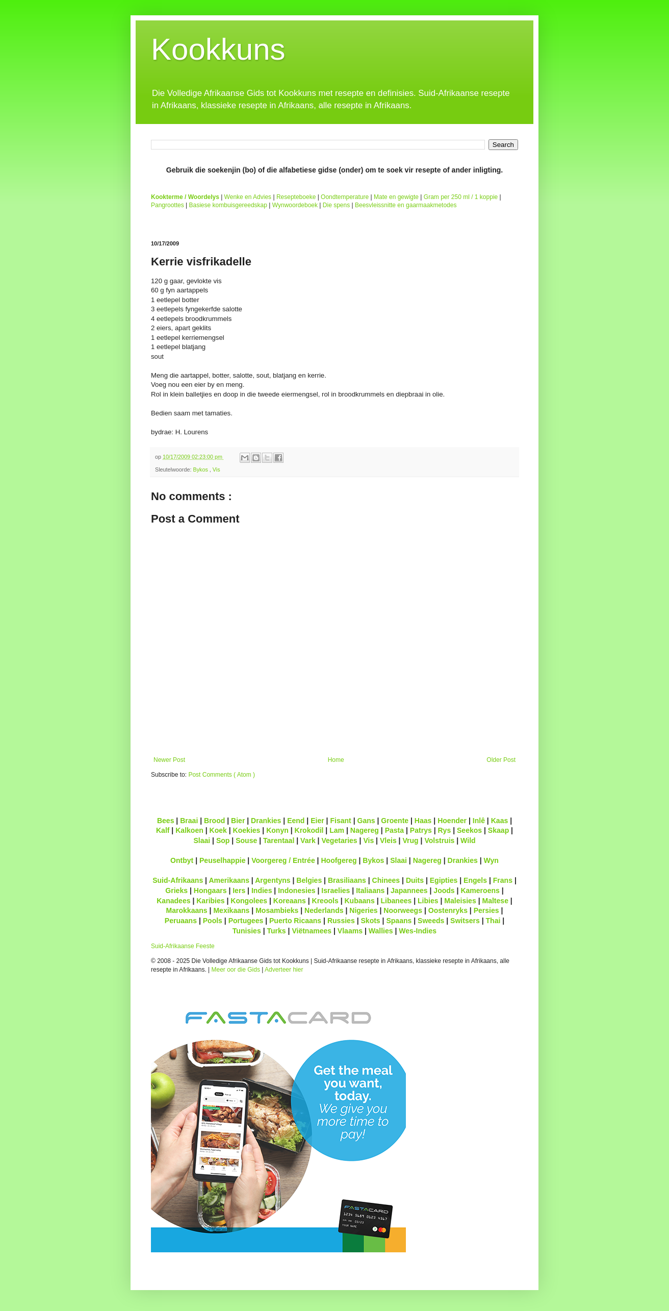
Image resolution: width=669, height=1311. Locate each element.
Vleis (388, 840)
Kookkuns (218, 49)
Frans (502, 880)
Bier (238, 821)
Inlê (479, 821)
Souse (246, 840)
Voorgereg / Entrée (283, 860)
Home (336, 759)
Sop (223, 840)
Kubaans (359, 901)
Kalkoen (189, 830)
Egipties (444, 880)
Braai (189, 821)
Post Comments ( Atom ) (221, 774)
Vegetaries (339, 840)
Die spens (336, 205)
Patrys (421, 830)
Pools (212, 921)
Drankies (266, 821)
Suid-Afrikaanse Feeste (183, 946)
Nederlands (323, 910)
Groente (394, 821)
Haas (423, 821)
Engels (475, 880)
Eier (317, 821)
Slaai (201, 840)
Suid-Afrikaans (177, 880)
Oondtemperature (345, 197)
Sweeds (431, 921)
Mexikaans (231, 910)
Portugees (246, 921)
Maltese (495, 901)
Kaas (499, 821)
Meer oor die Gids (236, 969)
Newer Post (169, 759)
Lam (336, 830)
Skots (370, 921)
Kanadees (173, 901)
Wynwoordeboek (295, 205)
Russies (341, 921)
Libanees (395, 901)
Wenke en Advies (248, 197)
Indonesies (296, 890)
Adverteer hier (284, 969)
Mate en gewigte (396, 197)
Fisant (340, 821)
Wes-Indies (417, 931)
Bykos (201, 469)
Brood (214, 821)
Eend (295, 821)
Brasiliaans (347, 880)
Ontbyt (181, 860)
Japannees (409, 890)
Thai (493, 921)
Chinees (386, 880)
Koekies (247, 830)
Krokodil (309, 830)
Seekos (469, 830)
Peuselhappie (222, 860)
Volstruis (439, 840)
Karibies (210, 901)
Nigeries (363, 910)
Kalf (163, 830)
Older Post (501, 759)
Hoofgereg (338, 860)
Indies (261, 890)
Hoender (452, 821)
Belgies (309, 880)
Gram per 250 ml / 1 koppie (461, 197)
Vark (308, 840)
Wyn (491, 860)
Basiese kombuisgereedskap (228, 205)
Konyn (277, 830)
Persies (486, 910)
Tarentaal (278, 840)
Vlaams (350, 931)
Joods (443, 890)
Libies (428, 901)
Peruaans (181, 921)
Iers (239, 890)
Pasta (394, 830)
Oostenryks (448, 910)
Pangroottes (167, 205)
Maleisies (460, 901)
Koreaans (289, 901)
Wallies (381, 931)
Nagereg (364, 830)
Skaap (498, 830)
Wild (468, 840)
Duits (415, 880)
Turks (276, 931)
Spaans (398, 921)
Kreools (325, 901)
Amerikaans (229, 880)
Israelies (335, 890)
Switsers (465, 921)
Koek (218, 830)
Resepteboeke (296, 197)
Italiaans (370, 890)
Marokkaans (187, 910)
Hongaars (210, 890)
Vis (216, 469)
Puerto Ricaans (295, 921)
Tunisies (247, 931)
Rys (444, 830)
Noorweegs (402, 910)
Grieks (176, 890)
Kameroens (479, 890)
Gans (366, 821)
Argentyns (272, 880)
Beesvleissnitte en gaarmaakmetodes (405, 205)
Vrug (410, 840)
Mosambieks (276, 910)
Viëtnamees (311, 931)
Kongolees (248, 901)
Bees (165, 821)
